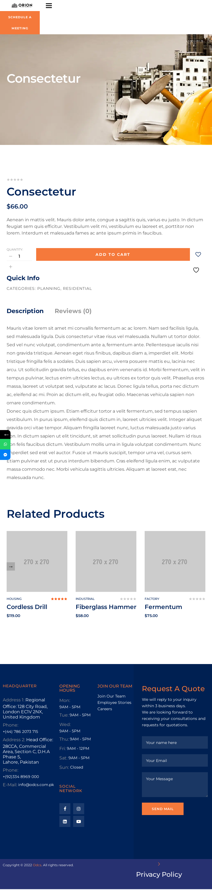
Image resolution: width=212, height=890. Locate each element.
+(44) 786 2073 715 (20, 732)
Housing (14, 600)
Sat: (63, 758)
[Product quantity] (19, 257)
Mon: (64, 701)
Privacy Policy (159, 875)
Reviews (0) (73, 312)
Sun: (64, 768)
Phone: (10, 725)
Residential (77, 289)
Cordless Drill (27, 607)
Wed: (65, 725)
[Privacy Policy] (159, 864)
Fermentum (163, 607)
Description (25, 312)
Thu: (64, 740)
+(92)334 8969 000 (21, 777)
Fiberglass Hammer (106, 607)
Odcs (37, 866)
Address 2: (14, 740)
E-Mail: (10, 785)
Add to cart (113, 255)
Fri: (62, 749)
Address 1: (13, 700)
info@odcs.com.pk (36, 785)
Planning (48, 289)
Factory (152, 600)
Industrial (85, 600)
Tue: (63, 716)
